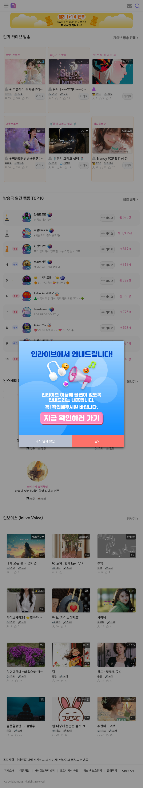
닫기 (98, 441)
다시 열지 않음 (45, 441)
